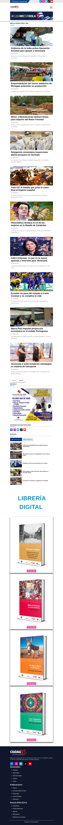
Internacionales (17, 775)
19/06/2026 (15, 334)
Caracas (15, 770)
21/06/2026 (15, 298)
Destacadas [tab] (16, 439)
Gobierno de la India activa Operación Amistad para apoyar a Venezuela (30, 49)
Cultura (15, 778)
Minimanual (16, 814)
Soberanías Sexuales (19, 817)
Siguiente (21, 380)
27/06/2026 (15, 53)
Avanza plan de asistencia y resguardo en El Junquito (35, 480)
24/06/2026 (15, 122)
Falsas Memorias (18, 808)
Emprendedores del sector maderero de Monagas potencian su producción (31, 84)
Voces (14, 781)
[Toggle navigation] (51, 7)
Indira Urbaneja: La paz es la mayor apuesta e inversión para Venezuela (29, 259)
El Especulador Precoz (19, 790)
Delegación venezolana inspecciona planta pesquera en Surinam (29, 153)
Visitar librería (31, 571)
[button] (31, 404)
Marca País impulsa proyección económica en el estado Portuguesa (29, 329)
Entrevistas (16, 806)
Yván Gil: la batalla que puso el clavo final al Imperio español (30, 188)
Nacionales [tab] (28, 439)
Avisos (15, 788)
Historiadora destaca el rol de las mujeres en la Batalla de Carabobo (28, 224)
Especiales (16, 793)
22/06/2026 (15, 263)
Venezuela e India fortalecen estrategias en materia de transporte (31, 365)
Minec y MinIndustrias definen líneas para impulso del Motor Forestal (29, 118)
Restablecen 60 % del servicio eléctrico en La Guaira (35, 463)
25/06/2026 (15, 89)
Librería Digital (17, 796)
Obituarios (16, 799)
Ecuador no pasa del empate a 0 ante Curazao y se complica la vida (30, 294)
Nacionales (16, 773)
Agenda (15, 811)
